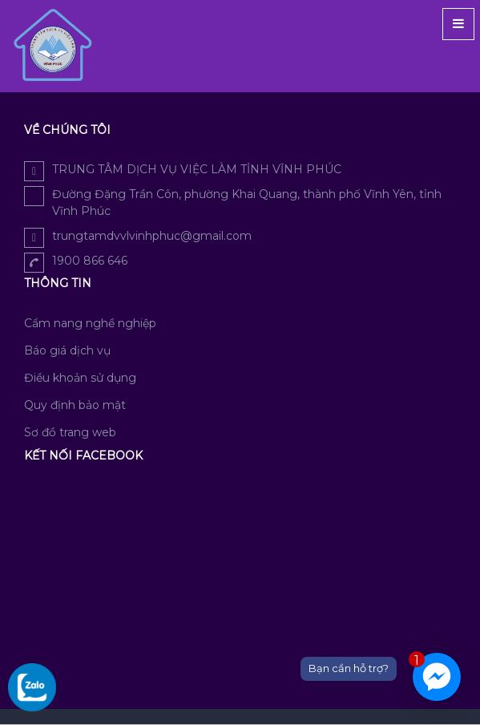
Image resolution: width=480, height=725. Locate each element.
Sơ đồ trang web (70, 432)
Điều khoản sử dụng (80, 378)
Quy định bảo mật (75, 405)
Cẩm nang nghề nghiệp (90, 323)
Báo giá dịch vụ (67, 350)
